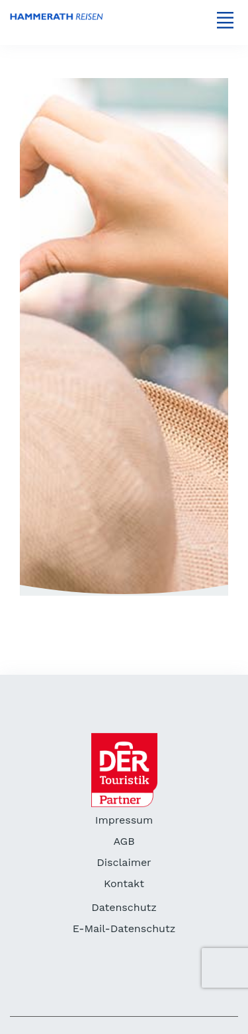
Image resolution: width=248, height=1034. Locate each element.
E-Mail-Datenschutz (124, 928)
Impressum (124, 820)
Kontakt (124, 883)
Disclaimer (124, 862)
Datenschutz (124, 907)
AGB (123, 841)
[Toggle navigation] (225, 20)
